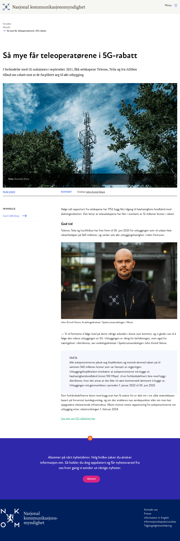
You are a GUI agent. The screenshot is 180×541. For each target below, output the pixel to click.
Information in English (156, 518)
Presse (147, 513)
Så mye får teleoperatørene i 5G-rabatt (26, 31)
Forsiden (7, 24)
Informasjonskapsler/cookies (160, 522)
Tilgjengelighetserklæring (158, 525)
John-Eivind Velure (95, 192)
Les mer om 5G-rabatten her (78, 418)
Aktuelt (6, 27)
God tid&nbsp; (11, 216)
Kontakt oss (151, 509)
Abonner (91, 479)
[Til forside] (29, 518)
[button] (171, 6)
